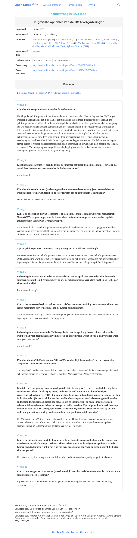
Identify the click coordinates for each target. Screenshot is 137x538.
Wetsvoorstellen (52, 4)
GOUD (97, 39)
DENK (100, 43)
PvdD (36, 46)
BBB (56, 43)
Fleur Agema (67, 43)
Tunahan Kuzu (89, 43)
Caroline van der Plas (42, 43)
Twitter (75, 532)
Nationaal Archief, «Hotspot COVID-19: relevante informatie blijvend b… (50, 93)
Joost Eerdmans (40, 39)
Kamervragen (74, 4)
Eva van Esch (112, 43)
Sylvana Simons (74, 46)
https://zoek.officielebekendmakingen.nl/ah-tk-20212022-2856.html (65, 70)
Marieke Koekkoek (50, 46)
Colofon (56, 532)
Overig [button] (92, 4)
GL (74, 39)
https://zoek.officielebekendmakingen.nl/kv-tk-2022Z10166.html (63, 65)
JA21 (51, 39)
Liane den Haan (85, 39)
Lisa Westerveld (63, 39)
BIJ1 (86, 46)
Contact (84, 532)
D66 (62, 46)
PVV (77, 43)
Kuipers (36, 51)
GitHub (65, 532)
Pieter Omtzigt (110, 39)
